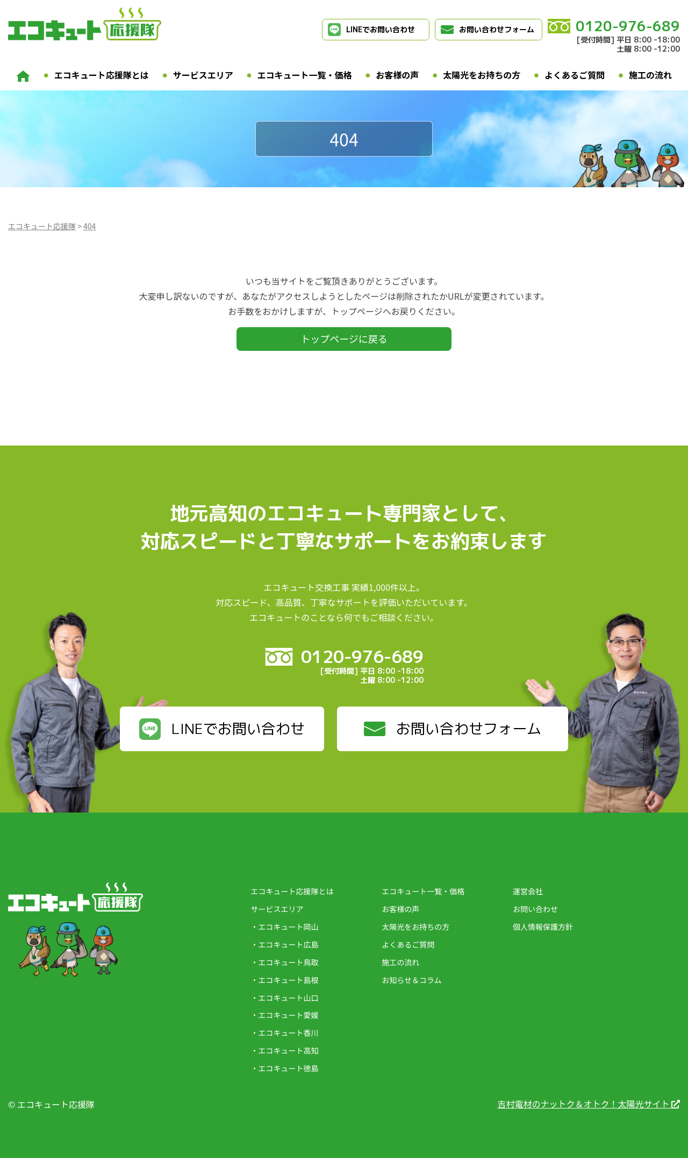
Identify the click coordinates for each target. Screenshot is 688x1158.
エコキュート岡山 (289, 926)
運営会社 (528, 891)
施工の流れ (650, 74)
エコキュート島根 (289, 980)
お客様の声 (397, 74)
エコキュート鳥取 (289, 962)
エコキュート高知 (289, 1050)
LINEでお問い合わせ (371, 29)
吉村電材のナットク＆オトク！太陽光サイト (588, 1103)
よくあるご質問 (574, 74)
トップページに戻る (344, 338)
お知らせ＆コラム (411, 980)
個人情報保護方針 (543, 926)
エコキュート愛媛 (289, 1014)
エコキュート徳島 (289, 1068)
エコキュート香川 (289, 1032)
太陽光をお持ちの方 (481, 74)
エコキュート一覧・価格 (304, 74)
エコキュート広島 (289, 944)
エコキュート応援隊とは (101, 74)
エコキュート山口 (289, 997)
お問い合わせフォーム (487, 29)
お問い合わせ (535, 908)
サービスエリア (203, 74)
